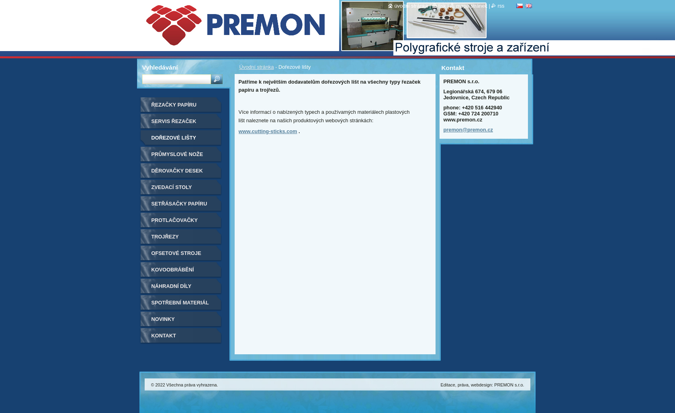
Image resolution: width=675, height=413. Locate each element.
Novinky (163, 319)
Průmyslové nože (177, 154)
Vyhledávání (160, 67)
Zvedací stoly (171, 187)
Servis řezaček (173, 121)
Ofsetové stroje (176, 253)
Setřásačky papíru (179, 204)
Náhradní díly (171, 286)
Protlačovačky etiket (174, 223)
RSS (500, 6)
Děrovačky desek (177, 171)
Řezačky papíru (174, 105)
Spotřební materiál (180, 303)
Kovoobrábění (172, 270)
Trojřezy (165, 237)
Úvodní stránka (256, 67)
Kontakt (163, 336)
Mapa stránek (471, 6)
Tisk (442, 6)
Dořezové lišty (173, 138)
